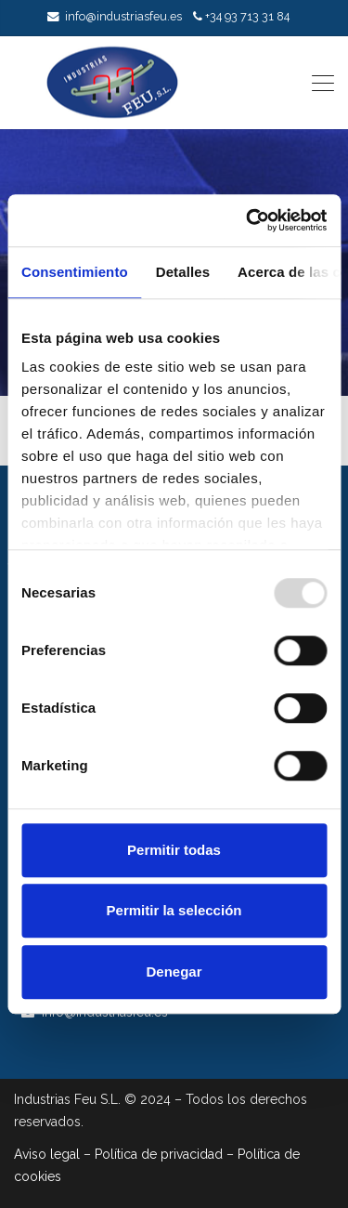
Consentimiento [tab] (74, 272)
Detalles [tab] (183, 272)
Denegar (173, 971)
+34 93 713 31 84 (247, 16)
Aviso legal (47, 1154)
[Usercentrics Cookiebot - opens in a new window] (248, 220)
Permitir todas (174, 850)
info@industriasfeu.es (123, 16)
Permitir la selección (174, 910)
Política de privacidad (159, 1154)
